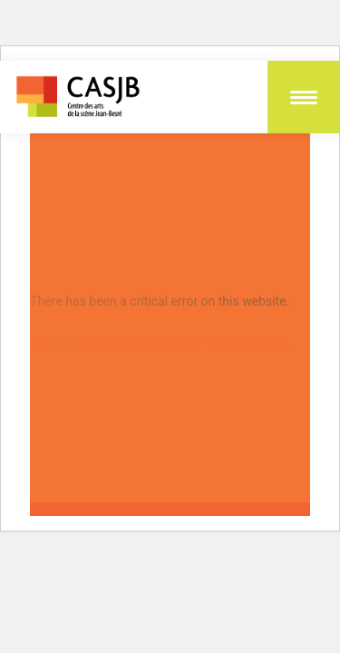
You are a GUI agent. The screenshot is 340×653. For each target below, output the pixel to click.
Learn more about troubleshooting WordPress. (160, 343)
